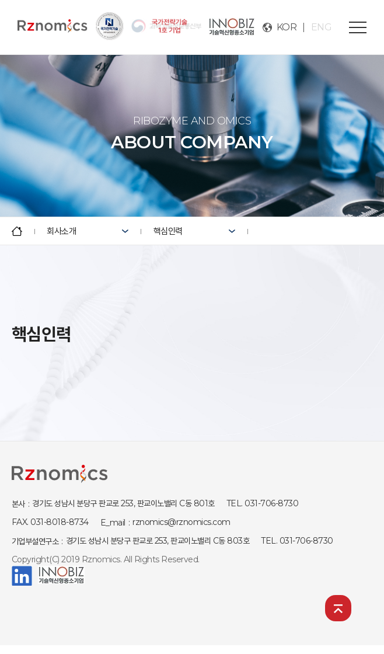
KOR (287, 27)
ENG (321, 27)
